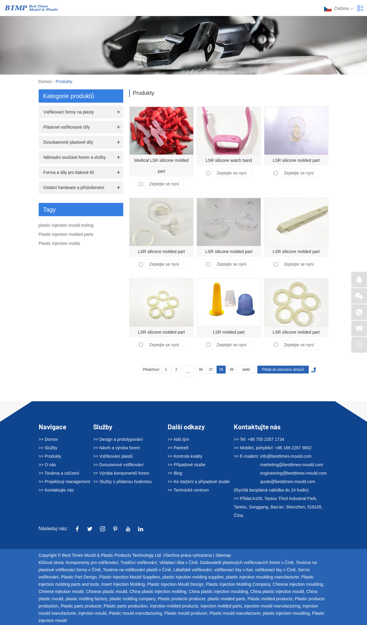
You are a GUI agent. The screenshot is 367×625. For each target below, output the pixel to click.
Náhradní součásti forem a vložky (74, 157)
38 (221, 369)
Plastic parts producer (81, 606)
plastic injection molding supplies (193, 577)
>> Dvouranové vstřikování (118, 464)
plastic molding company (132, 598)
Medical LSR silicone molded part (161, 166)
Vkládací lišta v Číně (178, 562)
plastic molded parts (226, 598)
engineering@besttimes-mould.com (293, 473)
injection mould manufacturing (272, 606)
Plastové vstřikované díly (66, 127)
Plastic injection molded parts (66, 234)
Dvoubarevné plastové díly (68, 142)
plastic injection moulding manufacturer (262, 577)
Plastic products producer (181, 598)
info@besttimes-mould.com (285, 456)
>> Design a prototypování (118, 439)
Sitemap (223, 555)
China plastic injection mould (277, 591)
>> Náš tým (178, 439)
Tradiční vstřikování (139, 562)
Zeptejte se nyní (164, 183)
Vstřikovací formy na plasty (68, 112)
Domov (45, 81)
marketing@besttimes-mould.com (291, 464)
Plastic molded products (270, 598)
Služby (102, 427)
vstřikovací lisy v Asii (233, 569)
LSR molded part (229, 332)
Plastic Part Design (79, 577)
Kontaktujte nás (257, 427)
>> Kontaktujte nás (56, 490)
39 (231, 369)
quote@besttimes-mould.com (287, 481)
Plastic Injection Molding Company (238, 584)
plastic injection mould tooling (66, 225)
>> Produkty (50, 456)
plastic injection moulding (286, 613)
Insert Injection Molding (123, 584)
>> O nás (47, 464)
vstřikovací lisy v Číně (275, 569)
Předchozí (151, 369)
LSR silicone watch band (229, 160)
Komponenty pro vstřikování (92, 562)
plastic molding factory (86, 598)
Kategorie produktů (68, 96)
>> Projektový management (64, 481)
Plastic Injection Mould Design (175, 584)
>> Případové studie (186, 464)
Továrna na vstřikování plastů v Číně (137, 569)
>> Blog (175, 473)
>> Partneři (178, 447)
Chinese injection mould (61, 591)
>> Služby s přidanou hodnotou (122, 481)
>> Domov (48, 439)
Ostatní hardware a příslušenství (74, 187)
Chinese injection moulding (297, 584)
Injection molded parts (221, 606)
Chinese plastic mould (106, 591)
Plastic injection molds (59, 243)
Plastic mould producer (185, 613)
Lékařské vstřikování (192, 569)
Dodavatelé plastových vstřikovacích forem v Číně (247, 562)
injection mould (92, 613)
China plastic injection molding (158, 591)
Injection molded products (174, 606)
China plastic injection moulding (218, 591)
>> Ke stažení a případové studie (199, 481)
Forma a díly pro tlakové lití (68, 172)
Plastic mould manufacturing (135, 613)
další (246, 369)
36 (201, 369)
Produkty (64, 81)
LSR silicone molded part (296, 160)
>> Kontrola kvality (185, 456)
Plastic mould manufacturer (234, 613)
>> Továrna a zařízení (59, 473)
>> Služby (48, 447)
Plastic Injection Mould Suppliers (129, 577)
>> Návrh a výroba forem (116, 447)
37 (211, 369)
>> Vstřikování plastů (113, 456)
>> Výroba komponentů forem (121, 473)
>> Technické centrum (188, 490)
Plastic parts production (126, 606)
